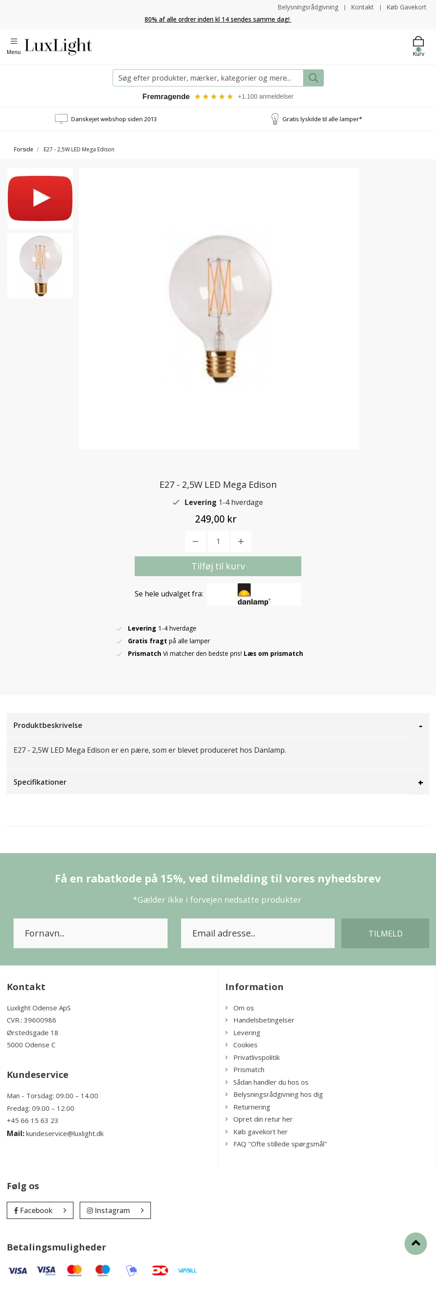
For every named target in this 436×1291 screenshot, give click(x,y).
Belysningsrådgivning (307, 7)
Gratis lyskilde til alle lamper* (322, 119)
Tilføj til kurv (218, 566)
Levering (242, 1032)
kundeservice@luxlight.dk (65, 1133)
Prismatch (244, 1069)
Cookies (241, 1045)
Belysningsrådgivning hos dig (274, 1094)
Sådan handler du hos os (267, 1082)
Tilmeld (385, 933)
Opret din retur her (259, 1119)
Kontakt (361, 7)
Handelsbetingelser (260, 1020)
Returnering (247, 1107)
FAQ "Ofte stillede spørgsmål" (276, 1144)
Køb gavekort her (256, 1131)
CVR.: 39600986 (31, 1020)
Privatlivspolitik (252, 1057)
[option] (40, 201)
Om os (239, 1008)
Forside (23, 150)
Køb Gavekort (406, 7)
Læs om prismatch (274, 654)
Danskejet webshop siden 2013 (114, 119)
